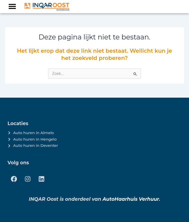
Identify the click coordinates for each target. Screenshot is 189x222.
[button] (12, 6)
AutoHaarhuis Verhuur (131, 199)
